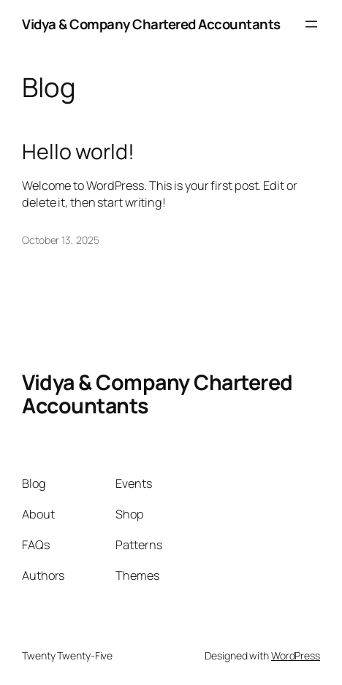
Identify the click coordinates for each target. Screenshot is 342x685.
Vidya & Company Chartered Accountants (151, 24)
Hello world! (78, 152)
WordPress (295, 655)
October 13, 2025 (60, 240)
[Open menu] (311, 24)
